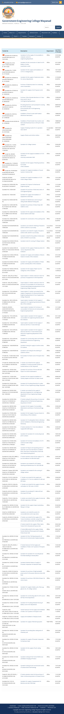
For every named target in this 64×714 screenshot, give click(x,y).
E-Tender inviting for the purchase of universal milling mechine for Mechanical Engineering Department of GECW (32, 401)
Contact (39, 36)
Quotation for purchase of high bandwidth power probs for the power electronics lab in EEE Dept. (33, 573)
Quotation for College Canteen (28, 144)
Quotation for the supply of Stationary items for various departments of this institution (33, 249)
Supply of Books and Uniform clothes (30, 135)
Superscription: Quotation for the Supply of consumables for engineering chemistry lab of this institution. (32, 317)
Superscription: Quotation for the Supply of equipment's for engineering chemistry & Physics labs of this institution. (33, 302)
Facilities (54, 32)
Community (6, 36)
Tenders (24, 36)
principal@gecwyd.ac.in (24, 2)
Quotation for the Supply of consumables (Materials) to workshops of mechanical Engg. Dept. (32, 408)
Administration (34, 32)
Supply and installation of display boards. (31, 616)
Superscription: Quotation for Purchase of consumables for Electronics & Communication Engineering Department (32, 309)
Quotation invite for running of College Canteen (32, 241)
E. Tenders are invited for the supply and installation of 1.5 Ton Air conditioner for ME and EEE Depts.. (33, 479)
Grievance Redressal (13, 707)
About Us (12, 32)
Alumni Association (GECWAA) (46, 705)
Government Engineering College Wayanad (26, 20)
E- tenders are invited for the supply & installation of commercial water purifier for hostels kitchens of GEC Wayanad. (31, 364)
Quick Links (55, 2)
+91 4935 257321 (9, 2)
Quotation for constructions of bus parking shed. (33, 218)
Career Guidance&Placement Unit (27, 705)
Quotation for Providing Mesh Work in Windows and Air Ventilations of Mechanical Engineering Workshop (32, 421)
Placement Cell (46, 32)
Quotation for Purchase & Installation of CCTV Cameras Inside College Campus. (32, 442)
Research (32, 36)
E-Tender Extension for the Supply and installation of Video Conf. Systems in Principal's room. (33, 546)
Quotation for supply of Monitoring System (31, 621)
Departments (22, 32)
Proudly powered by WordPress (22, 712)
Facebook (43, 707)
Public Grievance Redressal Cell (29, 707)
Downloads (13, 705)
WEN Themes (46, 712)
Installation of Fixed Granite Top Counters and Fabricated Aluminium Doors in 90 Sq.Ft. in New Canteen (32, 122)
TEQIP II (15, 36)
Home (5, 32)
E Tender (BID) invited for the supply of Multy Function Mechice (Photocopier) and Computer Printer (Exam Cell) (32, 531)
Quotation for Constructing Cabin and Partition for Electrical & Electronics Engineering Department (32, 340)
